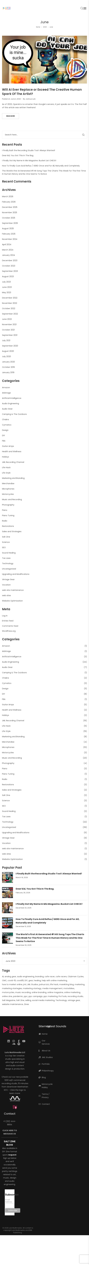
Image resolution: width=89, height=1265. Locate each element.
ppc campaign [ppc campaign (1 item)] (36, 996)
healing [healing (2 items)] (37, 980)
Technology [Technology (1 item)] (61, 1000)
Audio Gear (7, 408)
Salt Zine (6, 536)
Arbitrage (6, 392)
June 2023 (7, 287)
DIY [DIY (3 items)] (26, 980)
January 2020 (8, 361)
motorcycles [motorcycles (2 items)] (8, 992)
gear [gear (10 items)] (31, 980)
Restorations (8, 526)
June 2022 (7, 319)
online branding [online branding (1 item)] (39, 992)
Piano (4, 510)
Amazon (6, 387)
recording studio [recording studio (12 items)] (75, 996)
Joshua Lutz (30, 99)
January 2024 (8, 255)
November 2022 (9, 303)
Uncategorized (9, 568)
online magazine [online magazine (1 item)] (55, 992)
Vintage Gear (8, 579)
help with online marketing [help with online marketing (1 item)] (54, 980)
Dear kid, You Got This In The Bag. (18, 155)
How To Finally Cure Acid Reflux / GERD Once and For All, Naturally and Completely (41, 165)
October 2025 (8, 217)
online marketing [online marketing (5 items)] (72, 992)
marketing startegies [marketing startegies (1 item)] (12, 988)
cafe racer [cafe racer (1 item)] (50, 976)
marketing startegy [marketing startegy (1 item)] (32, 988)
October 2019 (8, 367)
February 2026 (9, 201)
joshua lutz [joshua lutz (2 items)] (44, 984)
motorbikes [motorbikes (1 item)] (68, 988)
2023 (45, 27)
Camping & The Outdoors (14, 414)
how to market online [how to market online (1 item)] (12, 984)
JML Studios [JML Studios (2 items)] (32, 984)
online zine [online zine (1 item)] (7, 996)
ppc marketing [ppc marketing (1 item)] (51, 996)
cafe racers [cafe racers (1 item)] (61, 976)
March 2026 (7, 196)
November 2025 (9, 212)
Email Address (8, 1201)
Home (38, 27)
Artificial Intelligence (11, 398)
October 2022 (8, 308)
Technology (7, 563)
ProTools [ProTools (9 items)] (63, 996)
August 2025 (8, 228)
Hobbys (5, 456)
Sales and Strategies (11, 531)
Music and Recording (12, 499)
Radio (4, 520)
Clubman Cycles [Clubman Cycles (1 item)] (76, 976)
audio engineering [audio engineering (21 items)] (25, 976)
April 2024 (6, 244)
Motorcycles (8, 494)
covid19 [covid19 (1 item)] (20, 980)
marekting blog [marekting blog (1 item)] (66, 984)
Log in (5, 615)
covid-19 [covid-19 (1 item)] (12, 980)
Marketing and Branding (13, 478)
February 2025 (8, 233)
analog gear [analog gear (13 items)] (10, 976)
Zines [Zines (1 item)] (26, 1004)
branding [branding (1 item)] (39, 976)
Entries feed (7, 620)
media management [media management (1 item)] (52, 988)
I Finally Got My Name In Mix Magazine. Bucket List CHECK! (29, 160)
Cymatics (6, 424)
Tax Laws (6, 558)
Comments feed (10, 626)
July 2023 (6, 281)
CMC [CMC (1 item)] (4, 980)
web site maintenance (13, 590)
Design (5, 430)
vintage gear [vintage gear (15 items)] (74, 1000)
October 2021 (8, 329)
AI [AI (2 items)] (3, 976)
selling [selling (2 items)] (28, 1000)
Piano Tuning (8, 515)
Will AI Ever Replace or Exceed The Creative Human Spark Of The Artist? (42, 92)
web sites (6, 595)
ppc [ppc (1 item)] (26, 996)
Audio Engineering (10, 403)
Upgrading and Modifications (15, 574)
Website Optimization (12, 600)
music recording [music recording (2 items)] (23, 992)
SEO (4, 547)
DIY (3, 435)
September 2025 (10, 223)
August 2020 (8, 351)
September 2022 (10, 313)
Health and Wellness (11, 451)
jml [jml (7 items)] (24, 984)
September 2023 (10, 271)
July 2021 (6, 340)
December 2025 (9, 207)
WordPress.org (9, 631)
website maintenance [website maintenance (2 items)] (12, 1004)
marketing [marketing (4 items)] (79, 984)
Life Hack (6, 467)
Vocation (6, 584)
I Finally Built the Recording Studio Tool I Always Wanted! (28, 150)
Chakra (5, 419)
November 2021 (9, 324)
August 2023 (8, 276)
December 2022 (9, 297)
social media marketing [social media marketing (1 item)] (43, 1000)
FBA (3, 440)
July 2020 (6, 356)
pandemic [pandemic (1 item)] (18, 996)
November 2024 (9, 239)
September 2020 (10, 345)
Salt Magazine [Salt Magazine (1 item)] (8, 1000)
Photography (8, 504)
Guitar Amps (8, 446)
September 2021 (9, 335)
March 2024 (7, 249)
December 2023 (9, 260)
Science (6, 542)
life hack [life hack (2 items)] (54, 984)
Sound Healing (9, 552)
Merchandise (8, 483)
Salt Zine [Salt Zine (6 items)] (20, 1000)
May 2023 (6, 292)
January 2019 (8, 372)
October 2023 (8, 265)
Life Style (6, 472)
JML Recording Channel (13, 462)
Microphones (8, 488)
